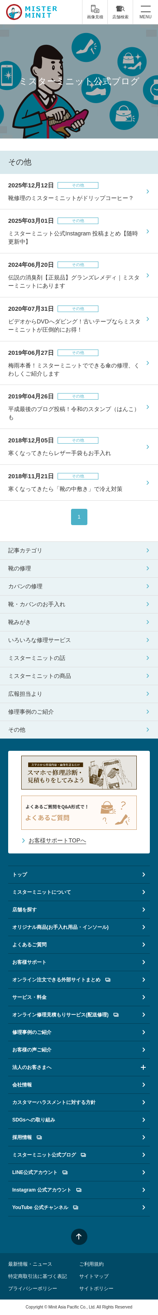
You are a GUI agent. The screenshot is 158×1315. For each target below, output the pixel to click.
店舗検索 (120, 11)
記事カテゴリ (25, 550)
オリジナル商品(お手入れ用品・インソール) (60, 927)
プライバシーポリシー (32, 1288)
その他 (16, 729)
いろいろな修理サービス (39, 640)
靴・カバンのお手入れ (36, 604)
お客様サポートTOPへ (57, 840)
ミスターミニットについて (41, 892)
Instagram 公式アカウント (46, 1190)
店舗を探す (24, 910)
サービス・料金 (29, 997)
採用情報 (27, 1137)
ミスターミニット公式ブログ (49, 1155)
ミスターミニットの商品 (39, 676)
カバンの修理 (25, 586)
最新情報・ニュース (30, 1264)
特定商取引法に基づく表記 (37, 1276)
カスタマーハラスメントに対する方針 (54, 1102)
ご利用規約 (91, 1264)
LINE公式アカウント (39, 1172)
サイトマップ (94, 1276)
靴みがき (19, 622)
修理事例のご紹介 (31, 711)
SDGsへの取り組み (33, 1120)
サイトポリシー (96, 1288)
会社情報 (22, 1085)
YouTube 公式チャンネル (45, 1207)
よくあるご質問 (29, 945)
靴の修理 (19, 568)
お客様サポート (29, 962)
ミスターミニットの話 (36, 658)
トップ (19, 874)
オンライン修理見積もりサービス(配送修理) (65, 1015)
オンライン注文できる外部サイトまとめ (61, 980)
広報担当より (25, 693)
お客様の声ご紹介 (31, 1050)
